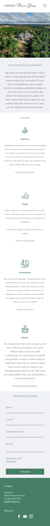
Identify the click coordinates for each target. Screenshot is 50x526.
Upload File (11, 461)
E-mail (9, 419)
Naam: (9, 407)
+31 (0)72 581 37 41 (12, 498)
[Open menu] (45, 5)
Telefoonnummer (14, 431)
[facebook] (19, 517)
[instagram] (31, 517)
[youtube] (25, 517)
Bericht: (9, 443)
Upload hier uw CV (14, 458)
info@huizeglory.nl (12, 501)
